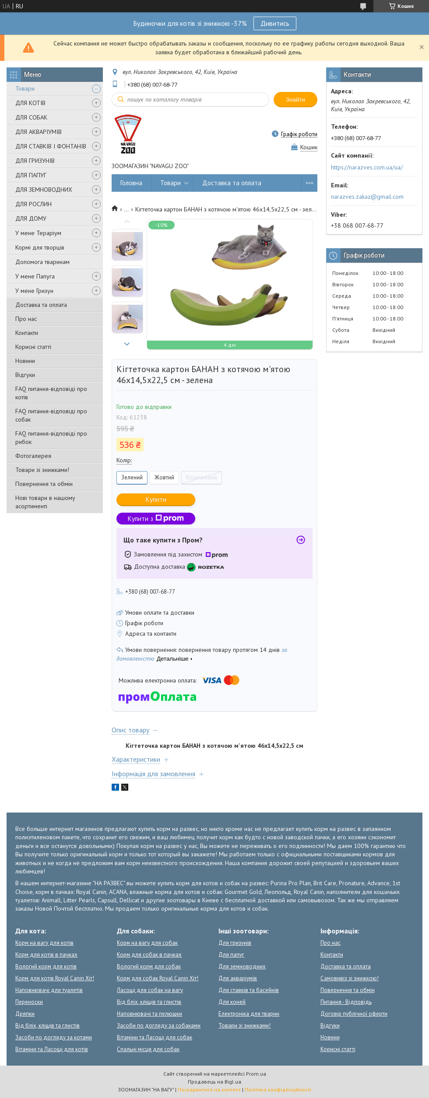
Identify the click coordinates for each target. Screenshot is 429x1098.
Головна (131, 182)
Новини (25, 361)
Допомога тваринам (42, 262)
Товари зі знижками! (42, 470)
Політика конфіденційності (278, 1089)
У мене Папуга (35, 276)
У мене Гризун (34, 291)
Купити (156, 499)
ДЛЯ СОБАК (31, 117)
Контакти (26, 333)
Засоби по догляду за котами (53, 1037)
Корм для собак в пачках (149, 954)
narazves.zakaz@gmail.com (367, 197)
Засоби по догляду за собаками (158, 1025)
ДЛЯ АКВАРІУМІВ (38, 132)
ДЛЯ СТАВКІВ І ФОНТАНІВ (50, 146)
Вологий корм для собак (149, 966)
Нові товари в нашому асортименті (45, 502)
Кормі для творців (39, 247)
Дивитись (274, 23)
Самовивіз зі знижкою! (349, 978)
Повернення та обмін (44, 484)
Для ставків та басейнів (248, 990)
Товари (25, 88)
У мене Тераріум (38, 233)
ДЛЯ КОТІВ (30, 103)
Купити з (156, 518)
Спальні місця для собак (148, 1049)
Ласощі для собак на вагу (150, 990)
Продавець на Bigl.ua (214, 1081)
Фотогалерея (33, 456)
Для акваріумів (237, 978)
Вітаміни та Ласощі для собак (154, 1037)
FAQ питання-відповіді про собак (51, 415)
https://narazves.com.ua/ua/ (367, 167)
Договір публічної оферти (353, 1013)
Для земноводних (242, 966)
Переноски (29, 1002)
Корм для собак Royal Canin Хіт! (157, 978)
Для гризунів (234, 943)
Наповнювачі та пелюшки (149, 1013)
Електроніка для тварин (248, 1013)
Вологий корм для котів (46, 966)
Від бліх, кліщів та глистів (47, 1025)
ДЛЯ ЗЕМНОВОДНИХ (43, 190)
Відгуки (25, 375)
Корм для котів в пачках (46, 954)
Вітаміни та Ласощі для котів (51, 1049)
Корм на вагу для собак (147, 943)
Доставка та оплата (41, 305)
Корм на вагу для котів (44, 943)
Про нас (26, 319)
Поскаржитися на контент (209, 1089)
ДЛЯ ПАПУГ (30, 175)
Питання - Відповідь (346, 1002)
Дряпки (25, 1013)
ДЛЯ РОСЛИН (33, 204)
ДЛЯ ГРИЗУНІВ (35, 161)
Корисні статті (33, 347)
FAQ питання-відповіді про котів (51, 393)
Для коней (232, 1002)
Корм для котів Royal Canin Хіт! (54, 978)
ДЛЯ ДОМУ (30, 218)
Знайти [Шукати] (295, 99)
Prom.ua (256, 1073)
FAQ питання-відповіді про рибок (51, 437)
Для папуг (231, 954)
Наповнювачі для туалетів (49, 990)
